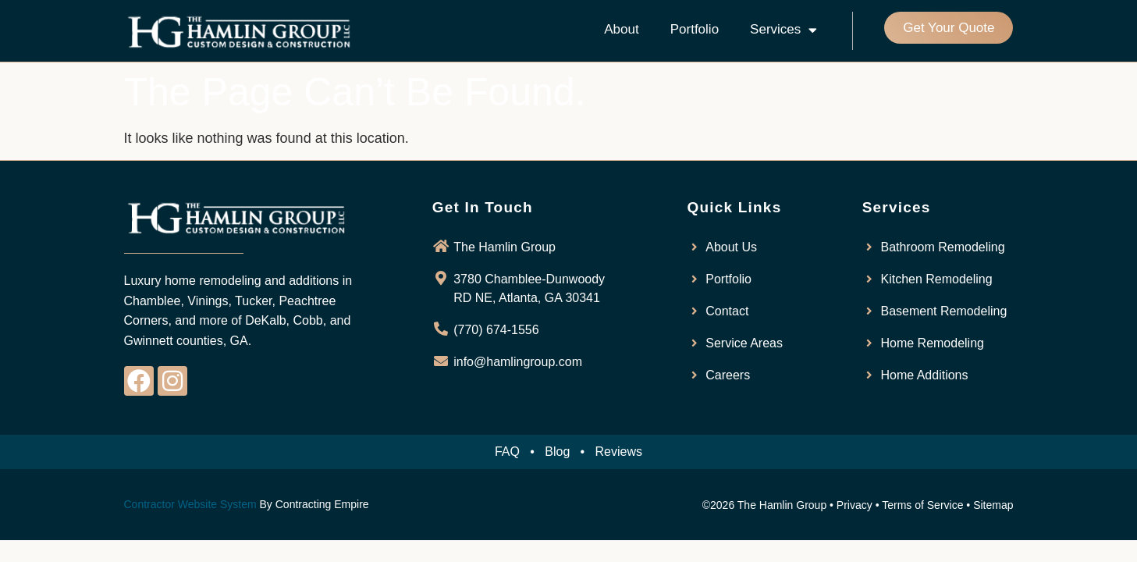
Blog (557, 451)
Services (783, 30)
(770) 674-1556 (495, 329)
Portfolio (694, 29)
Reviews (618, 451)
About (621, 29)
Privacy (854, 505)
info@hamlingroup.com (517, 361)
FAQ (507, 451)
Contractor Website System (190, 504)
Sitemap (993, 505)
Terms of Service (922, 505)
